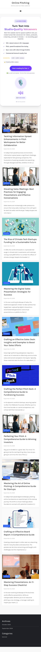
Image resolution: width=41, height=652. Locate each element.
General (6, 130)
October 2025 (6, 624)
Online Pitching (20, 2)
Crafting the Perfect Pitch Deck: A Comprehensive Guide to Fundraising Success (20, 392)
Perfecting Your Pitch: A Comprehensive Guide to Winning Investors (20, 439)
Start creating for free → (20, 68)
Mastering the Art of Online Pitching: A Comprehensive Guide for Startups (20, 486)
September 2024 (7, 628)
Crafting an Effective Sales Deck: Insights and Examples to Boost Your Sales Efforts (19, 342)
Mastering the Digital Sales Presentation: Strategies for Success (17, 291)
